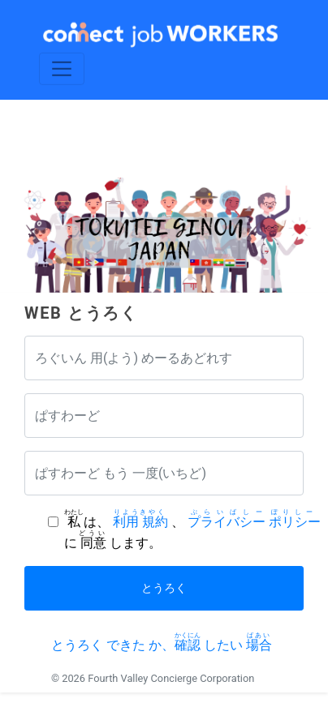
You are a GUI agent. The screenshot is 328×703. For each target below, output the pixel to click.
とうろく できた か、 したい (161, 645)
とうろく (164, 587)
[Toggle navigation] (61, 68)
